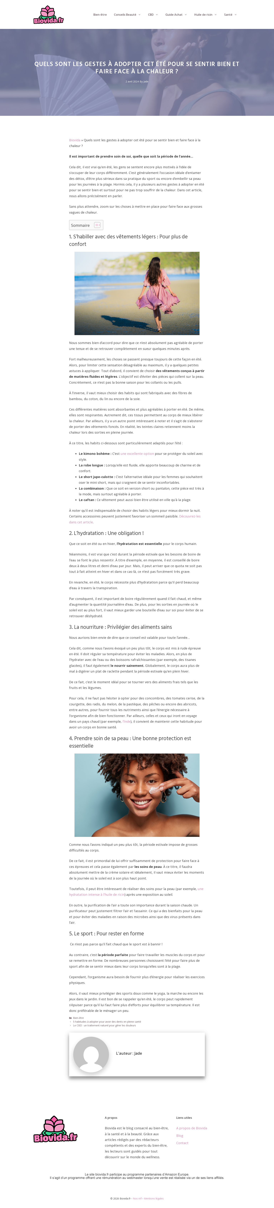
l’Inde (127, 721)
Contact (182, 1143)
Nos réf (137, 1198)
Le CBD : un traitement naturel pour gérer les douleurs (104, 1025)
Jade (145, 81)
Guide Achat (178, 14)
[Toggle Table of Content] (95, 225)
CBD (155, 14)
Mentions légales (154, 1198)
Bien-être (100, 15)
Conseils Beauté (129, 14)
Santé (232, 14)
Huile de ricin (207, 14)
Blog (179, 1135)
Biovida (74, 140)
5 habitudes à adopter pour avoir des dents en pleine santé (107, 1021)
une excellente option (137, 453)
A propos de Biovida (191, 1128)
